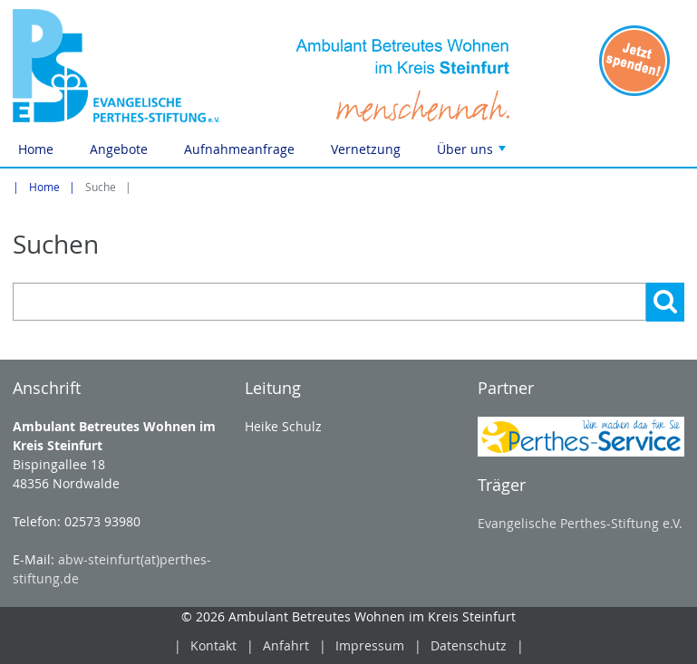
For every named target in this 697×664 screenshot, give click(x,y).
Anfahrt (286, 645)
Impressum (369, 645)
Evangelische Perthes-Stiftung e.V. (580, 523)
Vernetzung (366, 149)
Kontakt (213, 645)
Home (35, 149)
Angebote (119, 149)
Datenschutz (469, 645)
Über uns (473, 153)
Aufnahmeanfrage (239, 149)
